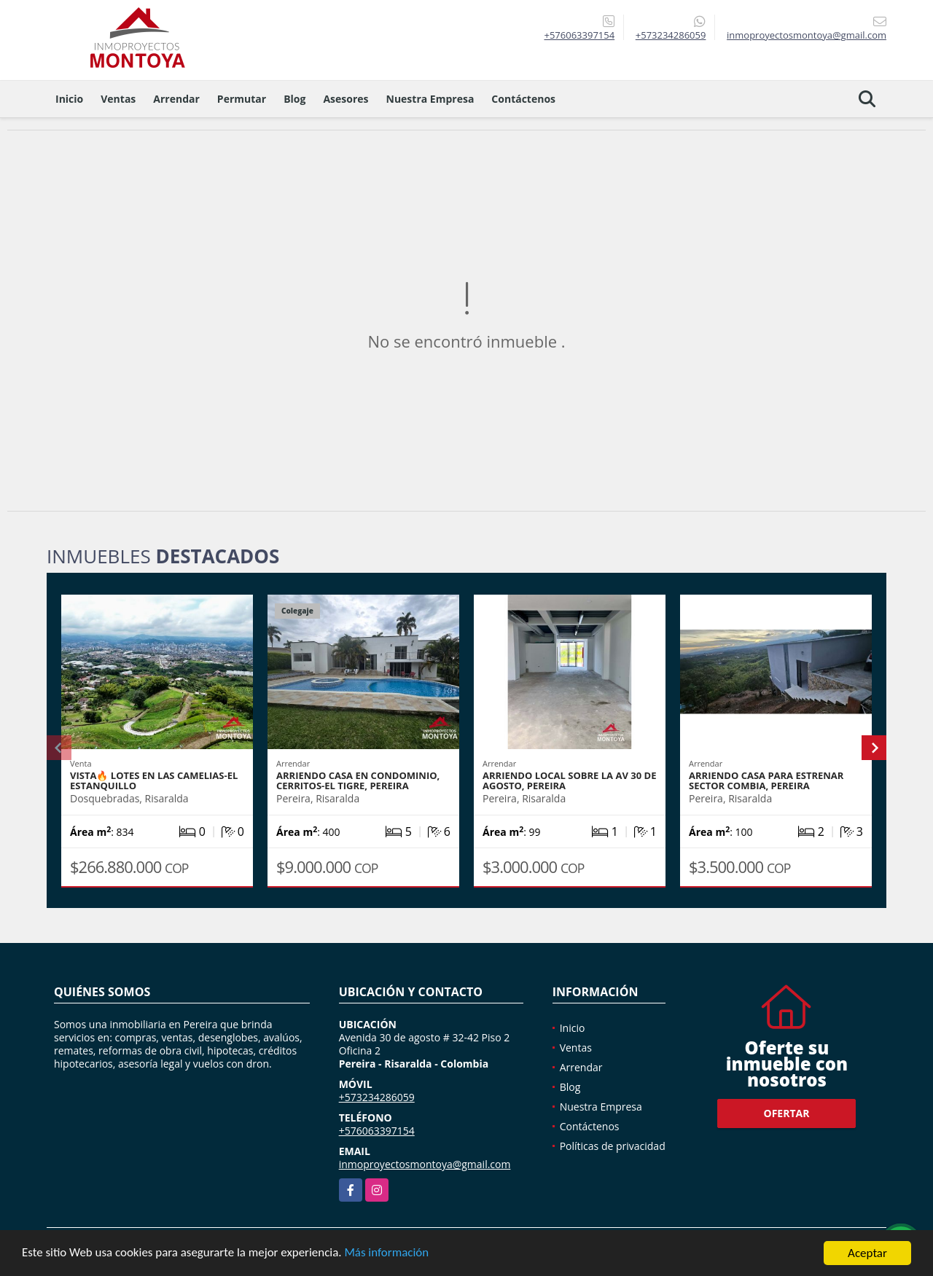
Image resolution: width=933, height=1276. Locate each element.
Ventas (118, 99)
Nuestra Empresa (430, 99)
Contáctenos (523, 99)
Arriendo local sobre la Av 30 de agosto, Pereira (569, 780)
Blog (294, 99)
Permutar (241, 99)
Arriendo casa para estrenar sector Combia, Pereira (766, 780)
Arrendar (176, 99)
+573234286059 (671, 35)
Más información (388, 1259)
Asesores (345, 99)
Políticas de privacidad (612, 1146)
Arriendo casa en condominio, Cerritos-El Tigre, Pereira (358, 780)
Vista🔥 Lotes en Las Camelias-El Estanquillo (154, 780)
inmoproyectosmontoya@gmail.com (425, 1164)
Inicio (69, 99)
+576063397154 (579, 35)
